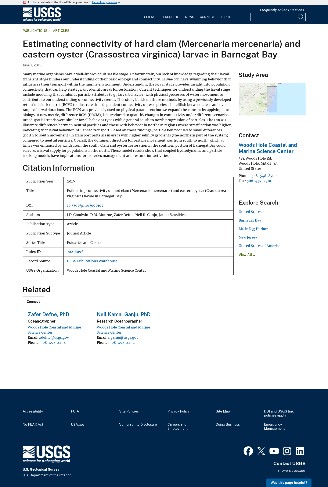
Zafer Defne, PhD (48, 314)
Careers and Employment (177, 427)
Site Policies (129, 411)
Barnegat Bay (250, 220)
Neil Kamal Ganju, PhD (124, 314)
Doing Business (228, 425)
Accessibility (33, 411)
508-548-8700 (264, 176)
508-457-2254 (53, 342)
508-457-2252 (122, 342)
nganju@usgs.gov (123, 337)
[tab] (33, 301)
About (225, 17)
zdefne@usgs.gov (54, 337)
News (189, 17)
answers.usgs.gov (292, 471)
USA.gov (77, 425)
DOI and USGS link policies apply (279, 413)
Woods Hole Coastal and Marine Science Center (268, 148)
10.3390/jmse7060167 (85, 206)
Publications (35, 31)
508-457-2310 (259, 181)
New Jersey (248, 237)
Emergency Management (274, 427)
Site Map (223, 411)
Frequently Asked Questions (282, 10)
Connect (207, 17)
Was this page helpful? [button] (289, 483)
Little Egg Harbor (253, 229)
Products (171, 17)
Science (150, 17)
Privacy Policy (178, 411)
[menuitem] (150, 14)
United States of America (259, 246)
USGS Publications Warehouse (92, 261)
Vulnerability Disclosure (138, 425)
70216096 (75, 252)
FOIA (75, 411)
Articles (61, 31)
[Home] (42, 20)
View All (247, 255)
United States (250, 212)
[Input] (278, 17)
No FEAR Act (33, 425)
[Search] (301, 17)
